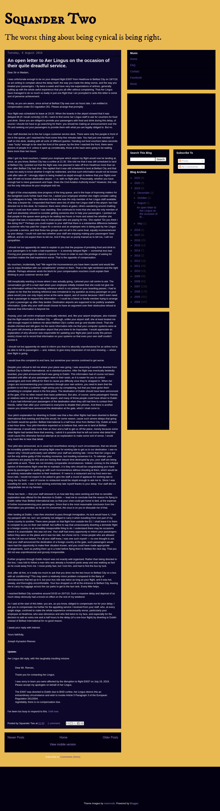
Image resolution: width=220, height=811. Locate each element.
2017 (137, 234)
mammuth (109, 803)
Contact (134, 71)
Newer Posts (16, 737)
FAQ (132, 65)
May (140, 223)
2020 (137, 182)
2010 (137, 270)
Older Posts (110, 737)
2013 (137, 255)
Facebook (136, 77)
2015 (137, 245)
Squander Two (50, 19)
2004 (137, 301)
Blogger (134, 803)
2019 (137, 188)
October (142, 197)
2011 (137, 265)
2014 (137, 250)
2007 (137, 286)
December (143, 192)
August (141, 202)
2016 (137, 240)
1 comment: (54, 723)
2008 (137, 281)
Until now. (53, 711)
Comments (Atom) (70, 756)
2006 (137, 291)
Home (64, 737)
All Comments (188, 166)
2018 (137, 229)
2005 (137, 296)
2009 (137, 276)
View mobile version (63, 744)
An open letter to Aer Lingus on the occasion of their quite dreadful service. (58, 63)
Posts (183, 160)
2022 (137, 177)
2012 (137, 260)
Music (133, 83)
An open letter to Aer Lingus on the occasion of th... (147, 212)
